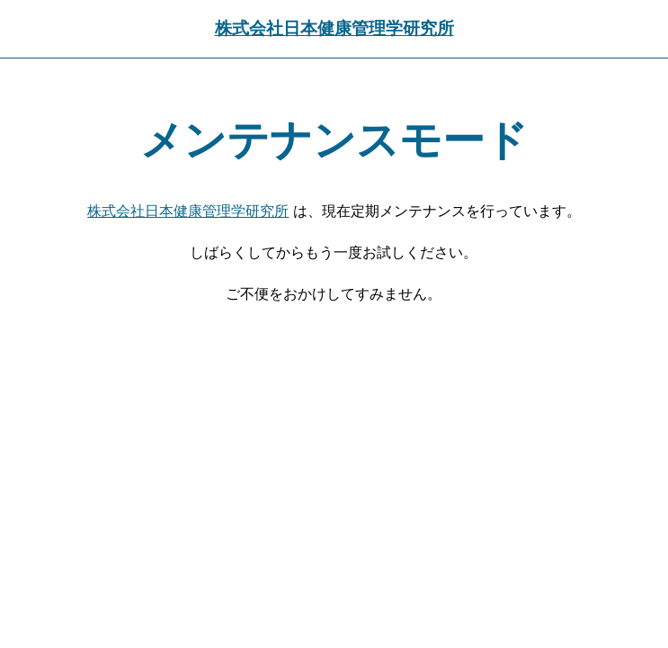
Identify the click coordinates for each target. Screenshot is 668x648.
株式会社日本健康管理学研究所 (334, 28)
